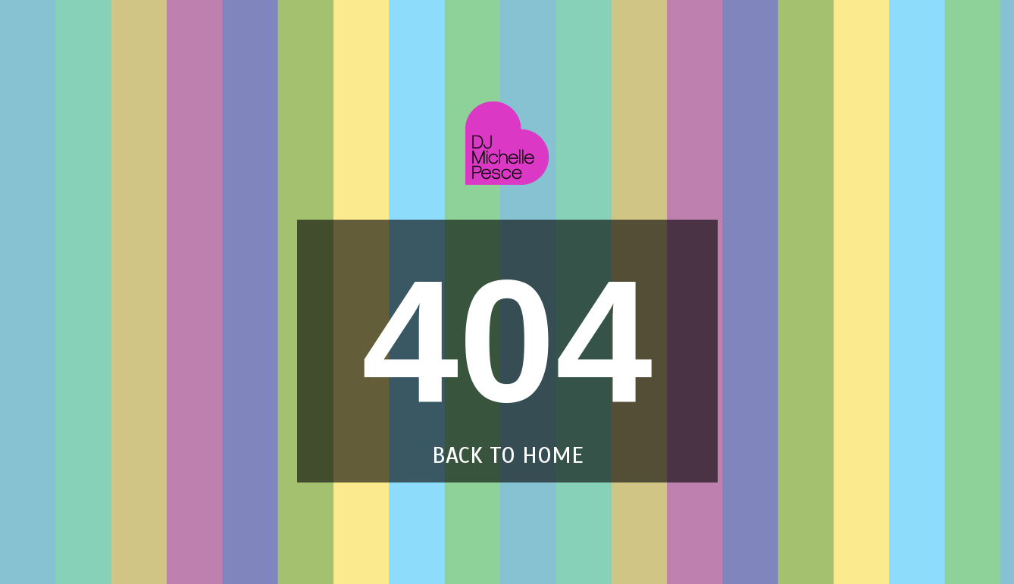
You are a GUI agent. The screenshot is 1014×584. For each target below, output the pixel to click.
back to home (507, 455)
